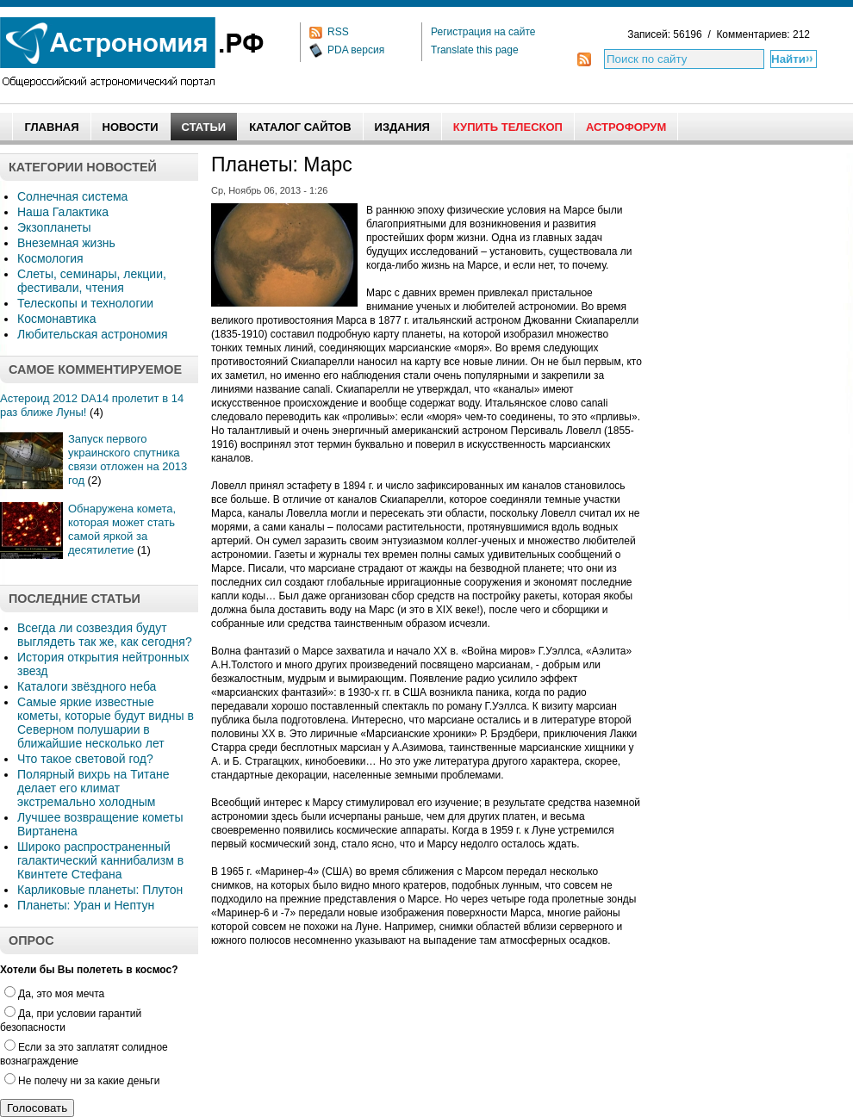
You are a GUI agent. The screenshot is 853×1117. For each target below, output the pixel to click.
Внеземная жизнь (66, 243)
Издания (402, 127)
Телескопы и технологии (85, 303)
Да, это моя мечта (54, 994)
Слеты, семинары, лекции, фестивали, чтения (91, 281)
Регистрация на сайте (483, 32)
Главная (51, 127)
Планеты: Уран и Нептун (85, 905)
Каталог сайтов (300, 127)
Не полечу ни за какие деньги (81, 1081)
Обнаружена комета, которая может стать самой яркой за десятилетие (122, 529)
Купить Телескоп (508, 127)
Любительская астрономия (92, 334)
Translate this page (475, 50)
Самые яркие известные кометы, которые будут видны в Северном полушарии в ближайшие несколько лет (105, 722)
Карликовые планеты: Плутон (100, 890)
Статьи (204, 127)
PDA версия (355, 50)
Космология (50, 258)
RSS (338, 32)
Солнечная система (72, 196)
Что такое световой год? (85, 759)
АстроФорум (626, 127)
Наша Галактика (63, 212)
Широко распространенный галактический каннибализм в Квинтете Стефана (100, 860)
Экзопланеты (53, 227)
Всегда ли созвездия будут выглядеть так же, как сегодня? (104, 634)
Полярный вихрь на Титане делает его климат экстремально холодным (93, 788)
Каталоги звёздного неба (86, 686)
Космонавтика (56, 319)
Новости (131, 127)
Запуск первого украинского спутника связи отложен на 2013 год (127, 459)
